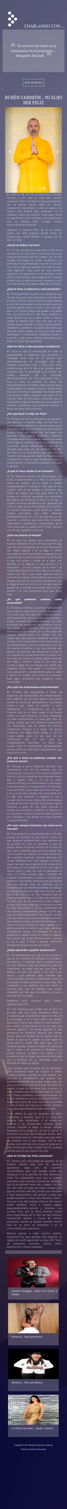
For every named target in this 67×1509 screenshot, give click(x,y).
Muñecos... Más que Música (27, 1336)
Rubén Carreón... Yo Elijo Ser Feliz (33, 100)
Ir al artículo (33, 82)
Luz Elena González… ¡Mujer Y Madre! (32, 1428)
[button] (9, 150)
